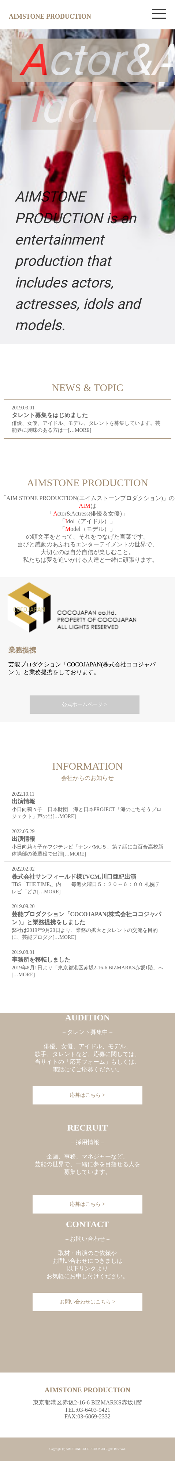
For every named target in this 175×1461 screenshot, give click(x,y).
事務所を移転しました (41, 959)
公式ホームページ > (84, 704)
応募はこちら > (87, 1204)
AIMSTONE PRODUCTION (50, 16)
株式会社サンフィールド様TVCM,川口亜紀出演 (74, 877)
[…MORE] (80, 430)
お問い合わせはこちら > (87, 1302)
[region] (87, 186)
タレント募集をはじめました (50, 415)
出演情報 (23, 801)
